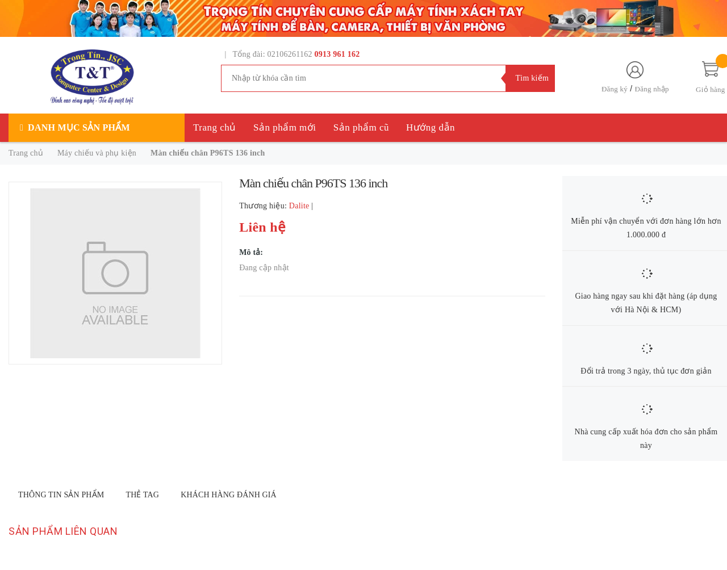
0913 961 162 (337, 54)
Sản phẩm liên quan (63, 531)
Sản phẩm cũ (361, 127)
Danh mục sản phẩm (79, 127)
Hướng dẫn (430, 127)
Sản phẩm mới (284, 127)
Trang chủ (214, 127)
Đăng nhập (652, 89)
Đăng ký (614, 89)
